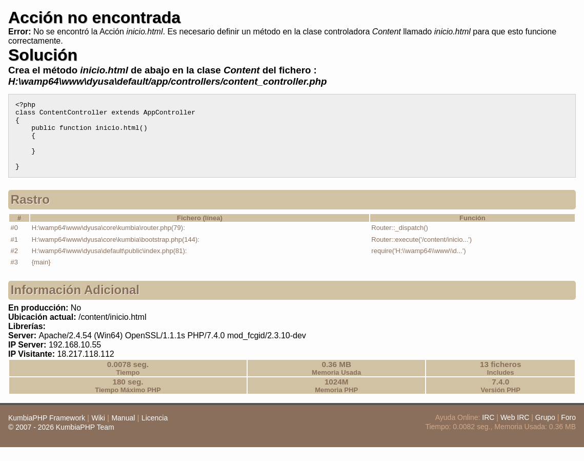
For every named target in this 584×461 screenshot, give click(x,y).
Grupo (545, 431)
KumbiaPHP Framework (46, 432)
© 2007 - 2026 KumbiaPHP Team (61, 441)
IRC (488, 431)
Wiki (98, 432)
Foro (568, 431)
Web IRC (515, 431)
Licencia (155, 432)
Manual (123, 432)
